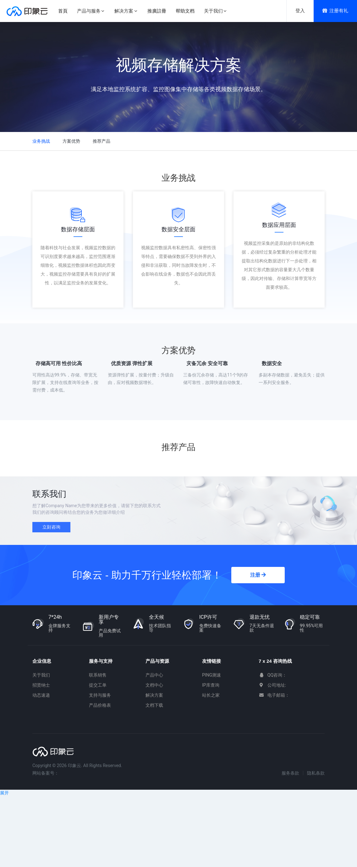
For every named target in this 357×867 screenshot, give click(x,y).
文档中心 (154, 685)
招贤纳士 (41, 685)
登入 (300, 11)
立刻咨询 (51, 527)
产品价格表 (100, 705)
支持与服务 (100, 695)
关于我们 (41, 675)
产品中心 (154, 675)
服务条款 (290, 773)
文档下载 (154, 705)
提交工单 (98, 685)
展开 (4, 792)
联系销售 (98, 675)
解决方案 (154, 695)
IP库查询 (210, 685)
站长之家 (211, 695)
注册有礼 (335, 11)
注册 (258, 575)
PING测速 (211, 675)
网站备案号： (45, 773)
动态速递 (41, 695)
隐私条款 (316, 773)
